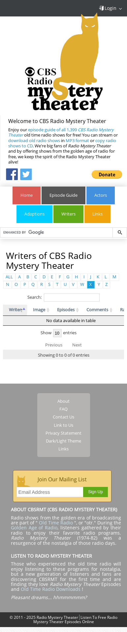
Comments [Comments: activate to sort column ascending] (97, 310)
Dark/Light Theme (63, 441)
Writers (68, 214)
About (63, 401)
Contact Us (63, 417)
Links (97, 214)
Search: (63, 297)
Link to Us (63, 425)
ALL (9, 277)
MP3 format (77, 140)
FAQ (63, 409)
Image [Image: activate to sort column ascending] (39, 310)
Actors (100, 195)
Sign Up (95, 492)
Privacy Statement (63, 433)
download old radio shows (34, 140)
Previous (53, 345)
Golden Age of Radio (34, 527)
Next (77, 345)
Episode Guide (63, 195)
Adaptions (34, 214)
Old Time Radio (56, 522)
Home (26, 195)
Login (107, 8)
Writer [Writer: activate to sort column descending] (15, 310)
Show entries (59, 333)
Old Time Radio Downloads (51, 589)
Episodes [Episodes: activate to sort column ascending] (66, 310)
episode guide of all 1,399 (60, 132)
